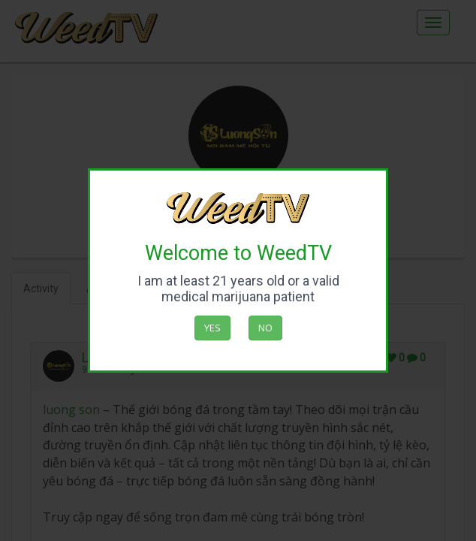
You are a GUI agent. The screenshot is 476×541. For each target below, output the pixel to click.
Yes (212, 327)
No (265, 327)
